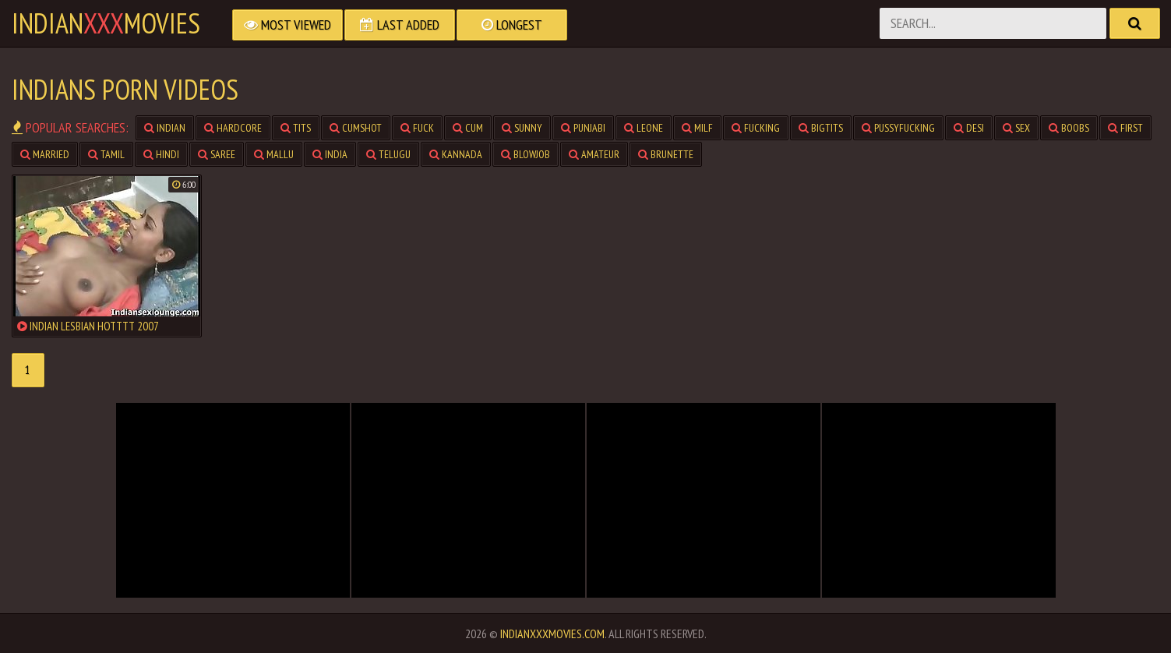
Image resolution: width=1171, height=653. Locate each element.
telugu (388, 154)
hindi (161, 154)
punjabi (583, 128)
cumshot (356, 128)
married (44, 154)
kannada (455, 154)
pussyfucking (898, 128)
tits (295, 128)
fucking (756, 128)
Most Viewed (287, 25)
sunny (522, 128)
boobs (1069, 128)
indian (164, 128)
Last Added (399, 25)
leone (643, 128)
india (329, 154)
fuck (417, 128)
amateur (594, 154)
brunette (665, 154)
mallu (274, 154)
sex (1016, 128)
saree (216, 154)
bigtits (821, 128)
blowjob (525, 154)
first (1125, 128)
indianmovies (106, 23)
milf (697, 128)
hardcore (233, 128)
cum (468, 128)
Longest (511, 25)
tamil (106, 154)
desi (969, 128)
